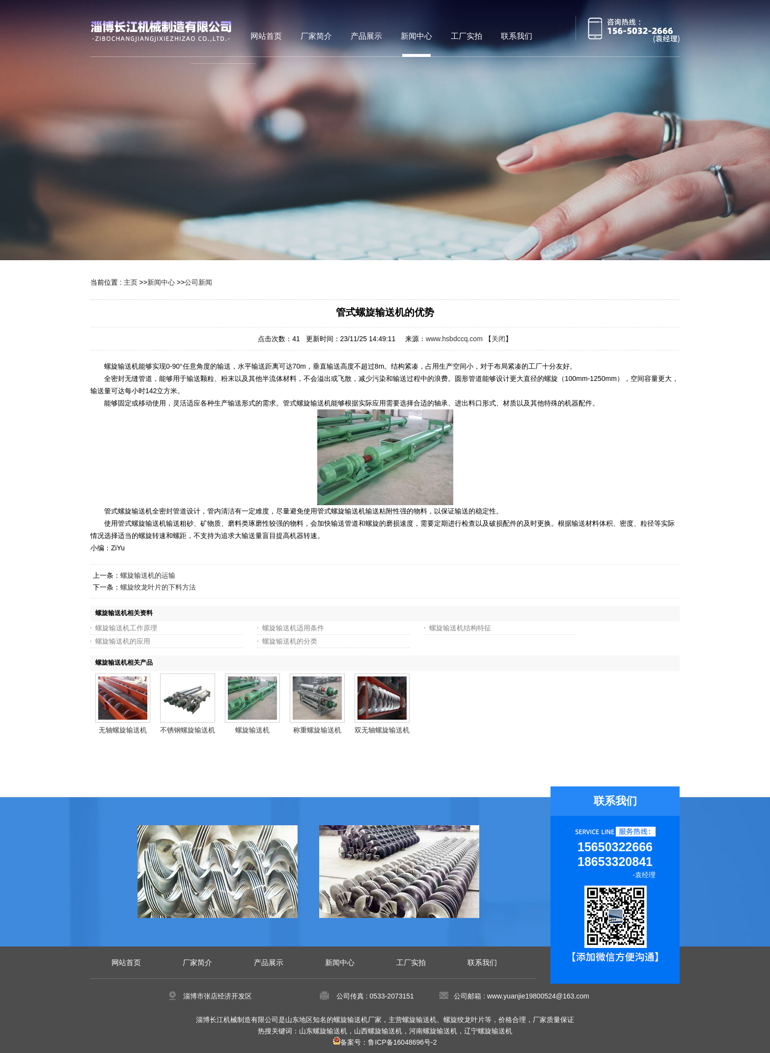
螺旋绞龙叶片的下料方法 (158, 587)
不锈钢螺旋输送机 (187, 730)
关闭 (498, 339)
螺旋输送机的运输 (147, 575)
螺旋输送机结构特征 (460, 628)
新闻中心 (161, 282)
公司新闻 (198, 282)
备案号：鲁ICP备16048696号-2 (385, 1042)
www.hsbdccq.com (454, 339)
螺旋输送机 (252, 730)
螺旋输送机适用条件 (293, 628)
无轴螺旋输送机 (123, 730)
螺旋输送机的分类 (289, 641)
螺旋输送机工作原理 (126, 628)
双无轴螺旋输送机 (382, 730)
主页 (131, 282)
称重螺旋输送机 (317, 730)
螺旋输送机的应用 (122, 641)
